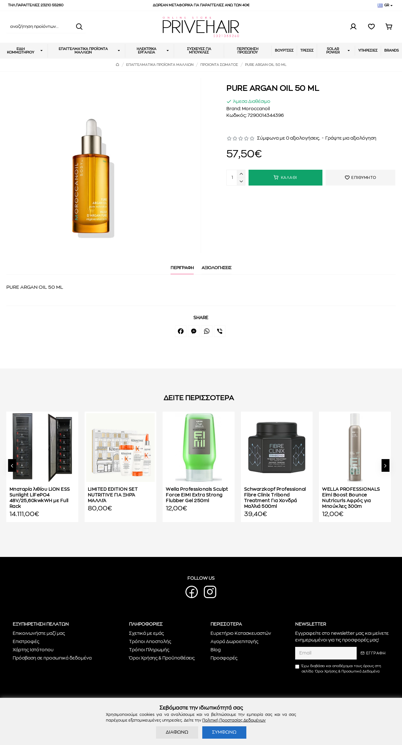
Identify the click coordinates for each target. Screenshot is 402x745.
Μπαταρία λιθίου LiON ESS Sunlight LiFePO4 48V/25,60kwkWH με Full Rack (40, 498)
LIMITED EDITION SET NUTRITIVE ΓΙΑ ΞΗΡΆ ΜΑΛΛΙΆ (113, 495)
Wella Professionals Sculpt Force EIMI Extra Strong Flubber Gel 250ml (197, 495)
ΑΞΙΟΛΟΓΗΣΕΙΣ (216, 268)
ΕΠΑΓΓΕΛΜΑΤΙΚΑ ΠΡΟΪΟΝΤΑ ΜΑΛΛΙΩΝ (159, 64)
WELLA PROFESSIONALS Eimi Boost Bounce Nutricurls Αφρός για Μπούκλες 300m (351, 498)
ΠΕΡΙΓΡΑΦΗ (182, 268)
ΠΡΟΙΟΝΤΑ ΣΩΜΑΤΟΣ (219, 64)
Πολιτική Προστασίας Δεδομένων (234, 720)
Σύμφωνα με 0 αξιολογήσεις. (288, 138)
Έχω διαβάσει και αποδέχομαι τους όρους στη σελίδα (338, 669)
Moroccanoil (256, 109)
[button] (12, 465)
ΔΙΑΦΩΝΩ (177, 732)
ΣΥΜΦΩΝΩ (224, 732)
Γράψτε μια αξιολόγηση (350, 138)
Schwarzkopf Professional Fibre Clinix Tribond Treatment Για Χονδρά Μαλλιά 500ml (275, 498)
